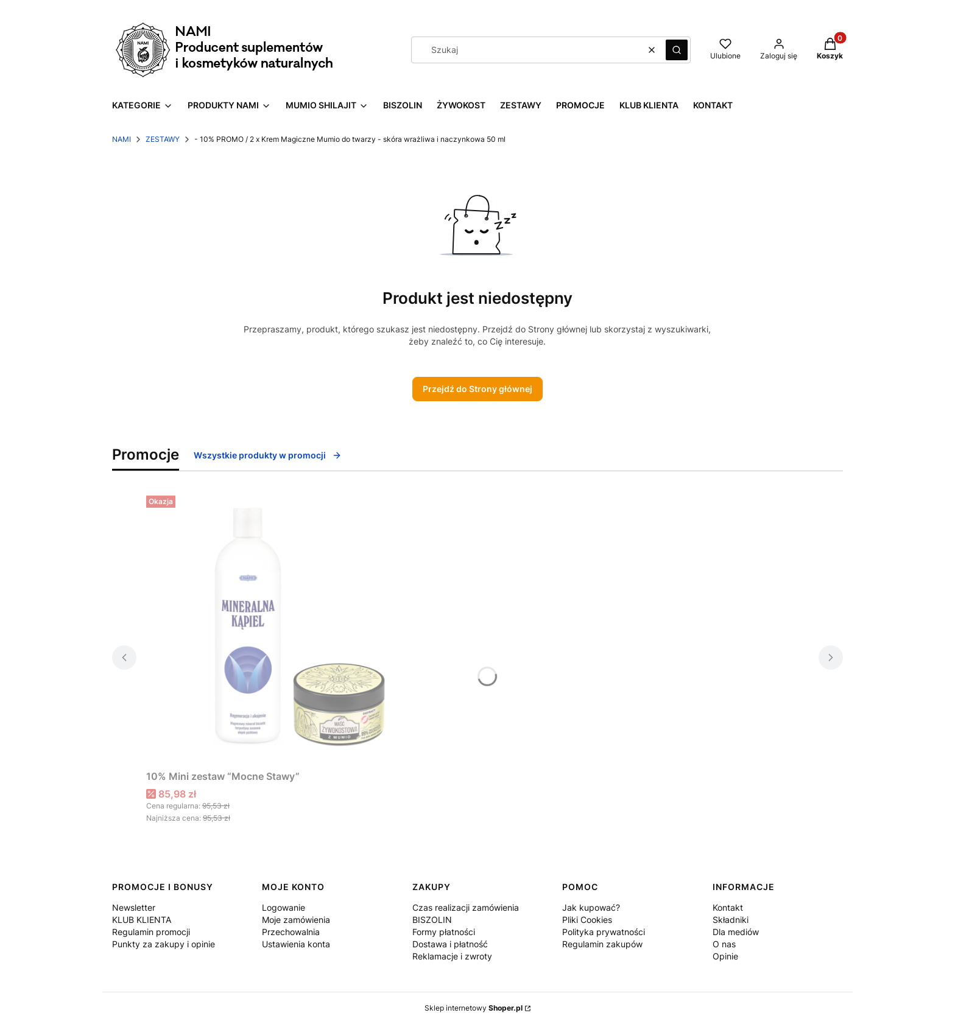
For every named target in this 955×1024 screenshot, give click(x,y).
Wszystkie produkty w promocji (268, 455)
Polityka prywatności (603, 932)
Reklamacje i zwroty (452, 956)
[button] (677, 50)
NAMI (121, 139)
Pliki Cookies (587, 919)
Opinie (725, 956)
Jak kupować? (591, 907)
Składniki (731, 919)
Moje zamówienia (296, 919)
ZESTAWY (163, 139)
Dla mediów (736, 932)
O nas (724, 944)
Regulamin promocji (151, 932)
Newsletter (133, 907)
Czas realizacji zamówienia (465, 907)
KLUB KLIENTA (141, 919)
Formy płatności (443, 932)
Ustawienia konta (296, 944)
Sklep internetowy (474, 1007)
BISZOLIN (432, 919)
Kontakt (728, 907)
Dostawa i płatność (450, 944)
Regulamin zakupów (602, 944)
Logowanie (283, 907)
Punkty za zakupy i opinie (163, 944)
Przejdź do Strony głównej (477, 389)
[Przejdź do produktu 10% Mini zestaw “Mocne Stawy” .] (298, 628)
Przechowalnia (291, 932)
